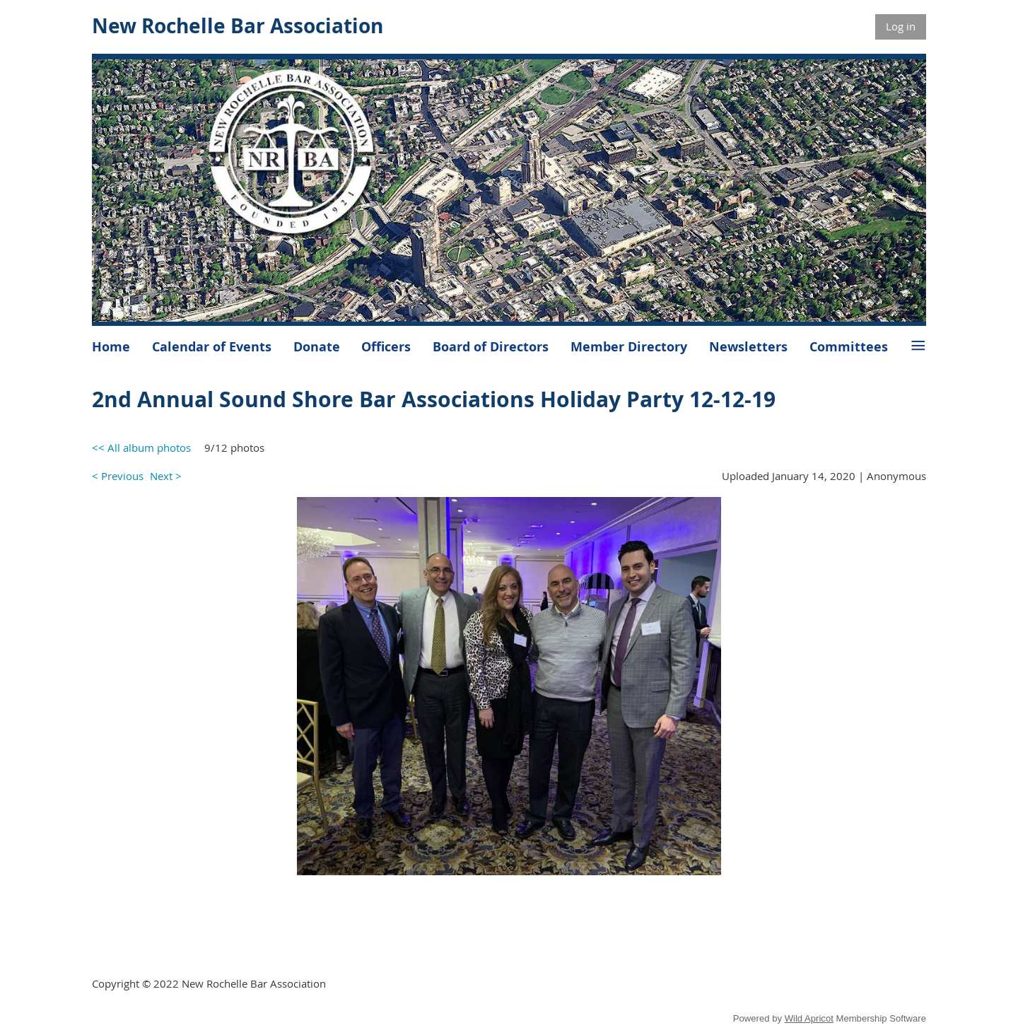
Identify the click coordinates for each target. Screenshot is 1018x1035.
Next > (166, 476)
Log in (900, 26)
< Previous (118, 476)
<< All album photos (141, 447)
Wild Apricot (809, 1018)
